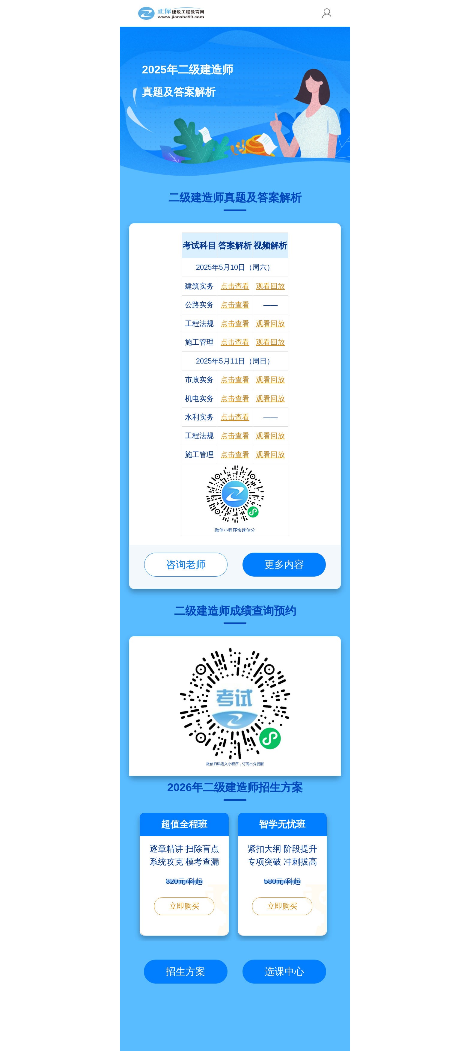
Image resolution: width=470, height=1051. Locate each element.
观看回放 (270, 286)
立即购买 (184, 906)
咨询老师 (186, 564)
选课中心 (284, 971)
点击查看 (235, 286)
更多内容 (284, 564)
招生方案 (185, 971)
